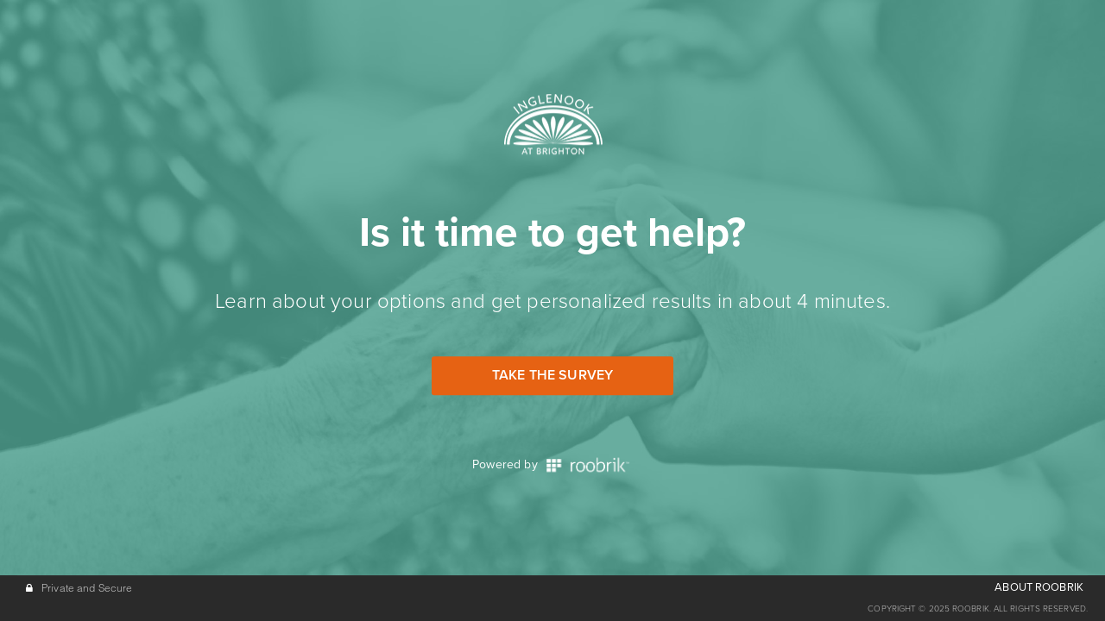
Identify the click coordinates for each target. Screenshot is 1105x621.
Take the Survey (552, 375)
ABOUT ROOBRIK (1038, 587)
